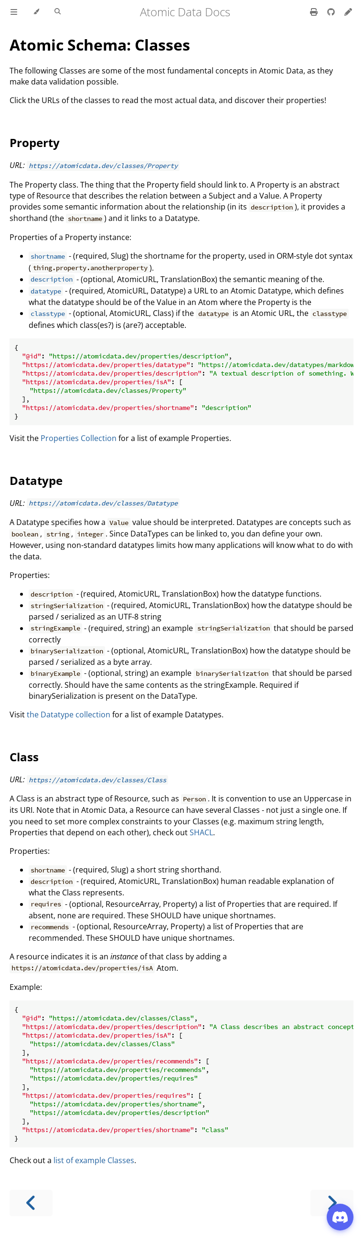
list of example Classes (93, 1160)
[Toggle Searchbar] (57, 12)
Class (24, 757)
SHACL (201, 832)
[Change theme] (36, 12)
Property (35, 142)
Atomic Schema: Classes (100, 44)
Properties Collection (79, 438)
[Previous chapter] (31, 1203)
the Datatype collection (68, 714)
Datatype (36, 480)
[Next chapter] (331, 1203)
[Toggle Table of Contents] (13, 12)
